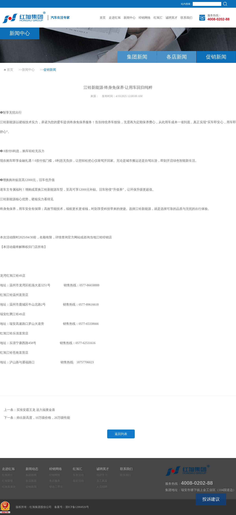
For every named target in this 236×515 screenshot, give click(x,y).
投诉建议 (211, 499)
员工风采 (101, 480)
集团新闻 (137, 57)
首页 (103, 17)
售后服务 (54, 480)
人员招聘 (101, 486)
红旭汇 (158, 17)
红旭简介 (7, 475)
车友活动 (78, 475)
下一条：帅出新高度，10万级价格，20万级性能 (37, 417)
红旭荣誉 (7, 480)
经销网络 (144, 17)
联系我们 (186, 17)
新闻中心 (130, 17)
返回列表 (121, 434)
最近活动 (78, 480)
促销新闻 (216, 57)
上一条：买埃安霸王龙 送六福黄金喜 (29, 409)
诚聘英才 (171, 17)
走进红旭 (115, 17)
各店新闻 (176, 57)
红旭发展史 (9, 486)
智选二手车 (56, 486)
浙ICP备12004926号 (77, 507)
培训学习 (101, 475)
